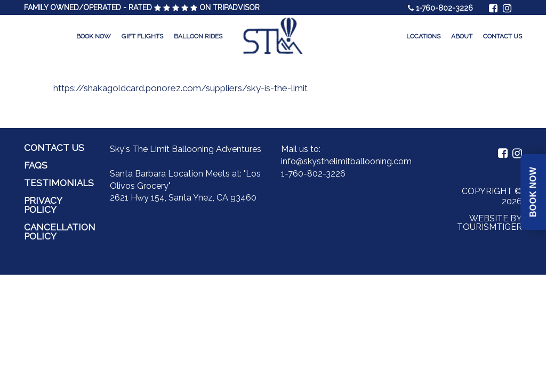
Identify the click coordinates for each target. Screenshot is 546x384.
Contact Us (502, 36)
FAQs (35, 165)
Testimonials (59, 183)
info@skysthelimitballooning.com (346, 161)
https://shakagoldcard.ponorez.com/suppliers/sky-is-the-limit (180, 88)
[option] (273, 88)
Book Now (93, 36)
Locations (423, 36)
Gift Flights (142, 36)
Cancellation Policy (59, 232)
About (461, 36)
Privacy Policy (43, 205)
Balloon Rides (198, 36)
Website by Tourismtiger (489, 222)
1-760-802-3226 (444, 8)
